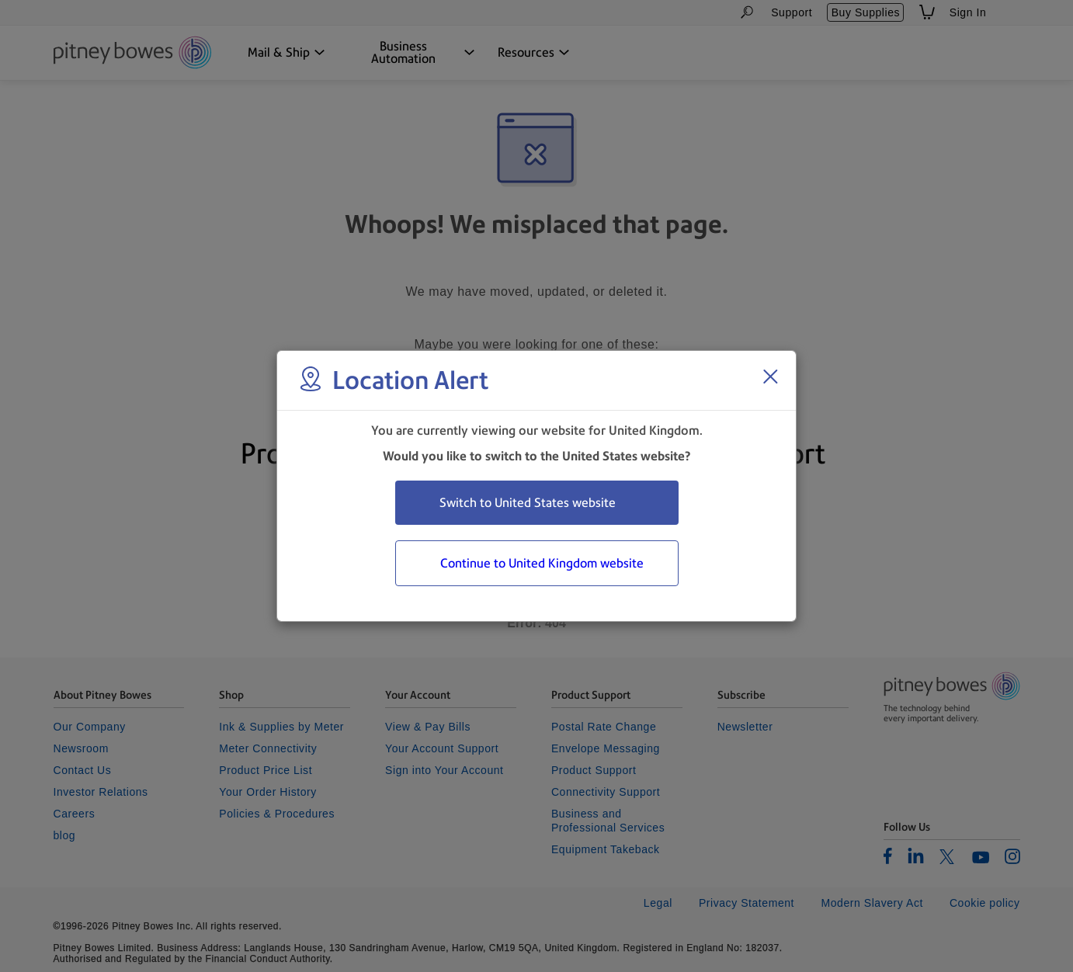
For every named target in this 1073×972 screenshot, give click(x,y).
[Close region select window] (770, 377)
